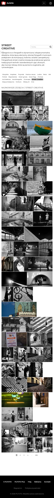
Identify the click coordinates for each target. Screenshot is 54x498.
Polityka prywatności (32, 488)
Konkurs (18, 82)
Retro (45, 74)
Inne (32, 82)
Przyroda (21, 74)
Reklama (37, 482)
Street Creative (37, 79)
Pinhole (40, 77)
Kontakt (47, 482)
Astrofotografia (17, 79)
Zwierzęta (27, 79)
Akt (49, 74)
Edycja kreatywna (8, 82)
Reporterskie (12, 77)
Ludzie (39, 74)
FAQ (29, 482)
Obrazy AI (26, 82)
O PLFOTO (7, 482)
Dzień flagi (32, 77)
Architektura (6, 79)
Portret (4, 77)
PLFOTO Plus (20, 482)
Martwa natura (30, 74)
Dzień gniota (23, 77)
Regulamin (18, 488)
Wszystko (5, 74)
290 (36, 455)
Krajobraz (13, 74)
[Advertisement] (27, 21)
